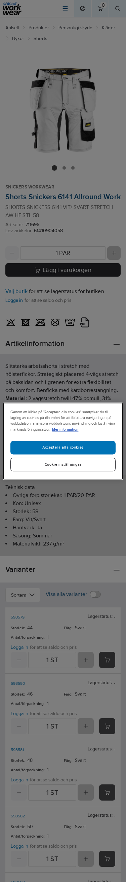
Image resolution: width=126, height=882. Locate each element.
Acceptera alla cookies (63, 447)
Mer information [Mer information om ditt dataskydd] (65, 429)
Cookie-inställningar (63, 464)
